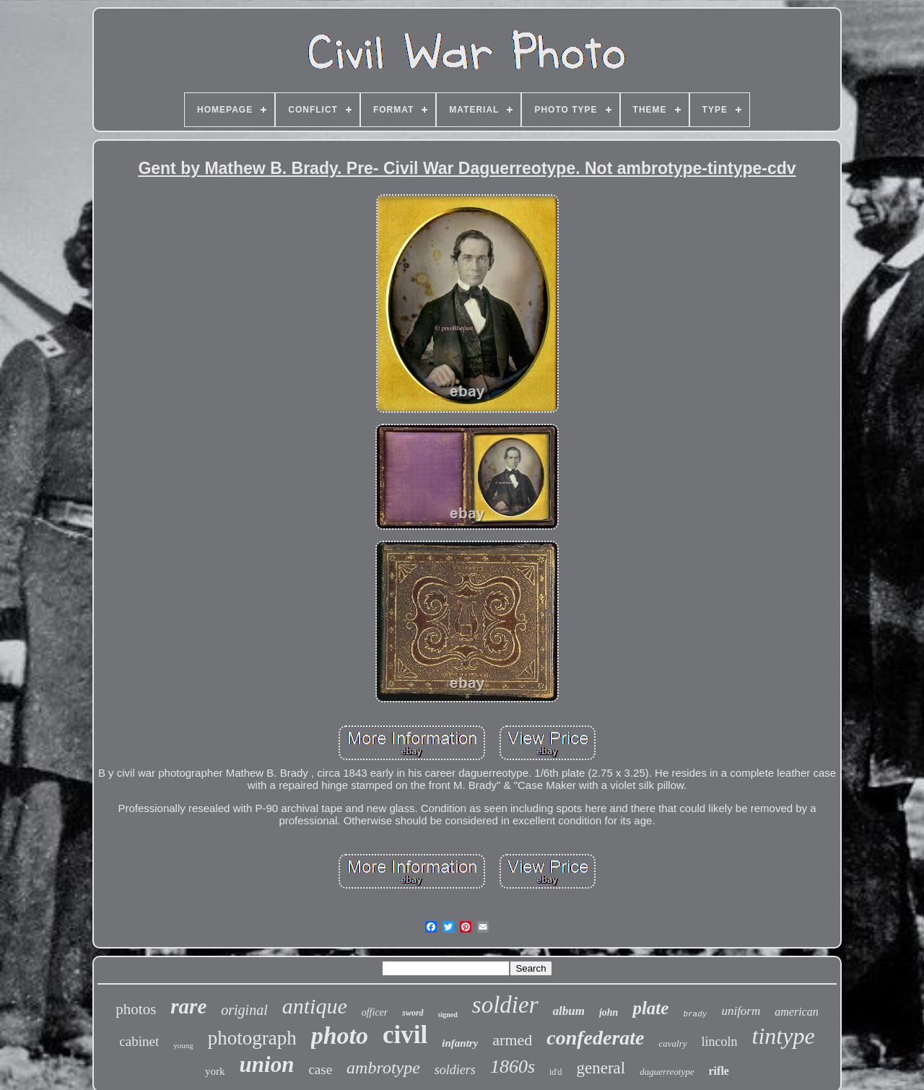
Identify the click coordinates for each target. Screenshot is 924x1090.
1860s (512, 1066)
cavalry (673, 1043)
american (796, 1012)
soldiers (455, 1070)
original (244, 1010)
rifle (719, 1071)
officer (375, 1012)
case (320, 1069)
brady (695, 1014)
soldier (505, 1005)
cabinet (139, 1041)
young (183, 1045)
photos (136, 1009)
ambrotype (383, 1067)
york (215, 1071)
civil (405, 1035)
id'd (555, 1072)
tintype (783, 1036)
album (569, 1011)
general (601, 1068)
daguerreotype (667, 1071)
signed (448, 1015)
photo (339, 1035)
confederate (595, 1037)
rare (188, 1006)
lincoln (720, 1041)
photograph (252, 1038)
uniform (740, 1011)
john (608, 1012)
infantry (460, 1043)
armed (512, 1040)
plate (650, 1008)
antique (314, 1006)
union (267, 1064)
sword (412, 1013)
